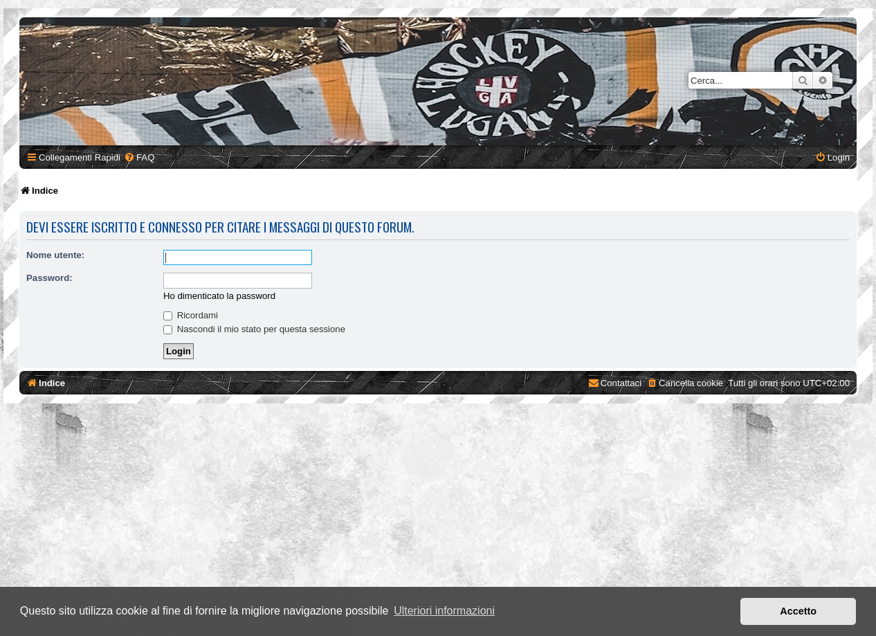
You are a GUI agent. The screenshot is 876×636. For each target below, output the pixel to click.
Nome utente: (55, 255)
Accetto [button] (798, 611)
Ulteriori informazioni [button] (444, 611)
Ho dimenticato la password (219, 296)
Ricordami (190, 315)
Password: (49, 278)
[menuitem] (139, 157)
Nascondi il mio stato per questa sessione (254, 329)
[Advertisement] (438, 521)
